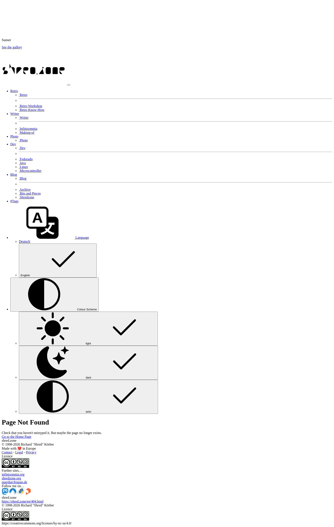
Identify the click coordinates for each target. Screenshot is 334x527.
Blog (22, 178)
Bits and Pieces (30, 193)
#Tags (14, 201)
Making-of (26, 132)
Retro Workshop (30, 106)
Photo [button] (14, 136)
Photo (23, 140)
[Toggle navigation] (68, 85)
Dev (22, 148)
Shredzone (26, 197)
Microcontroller (30, 171)
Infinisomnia (28, 129)
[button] (49, 237)
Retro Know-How (31, 110)
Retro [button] (14, 91)
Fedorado (26, 159)
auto (88, 396)
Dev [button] (13, 144)
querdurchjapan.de (14, 482)
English (58, 260)
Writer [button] (14, 114)
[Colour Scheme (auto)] (54, 295)
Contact (7, 452)
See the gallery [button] (12, 47)
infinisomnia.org (13, 474)
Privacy (31, 452)
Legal (19, 452)
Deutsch (24, 241)
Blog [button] (13, 174)
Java (22, 163)
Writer (24, 117)
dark (88, 362)
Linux (23, 167)
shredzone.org (11, 478)
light (88, 328)
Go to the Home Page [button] (16, 436)
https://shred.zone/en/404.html (23, 501)
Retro (23, 95)
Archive (25, 189)
